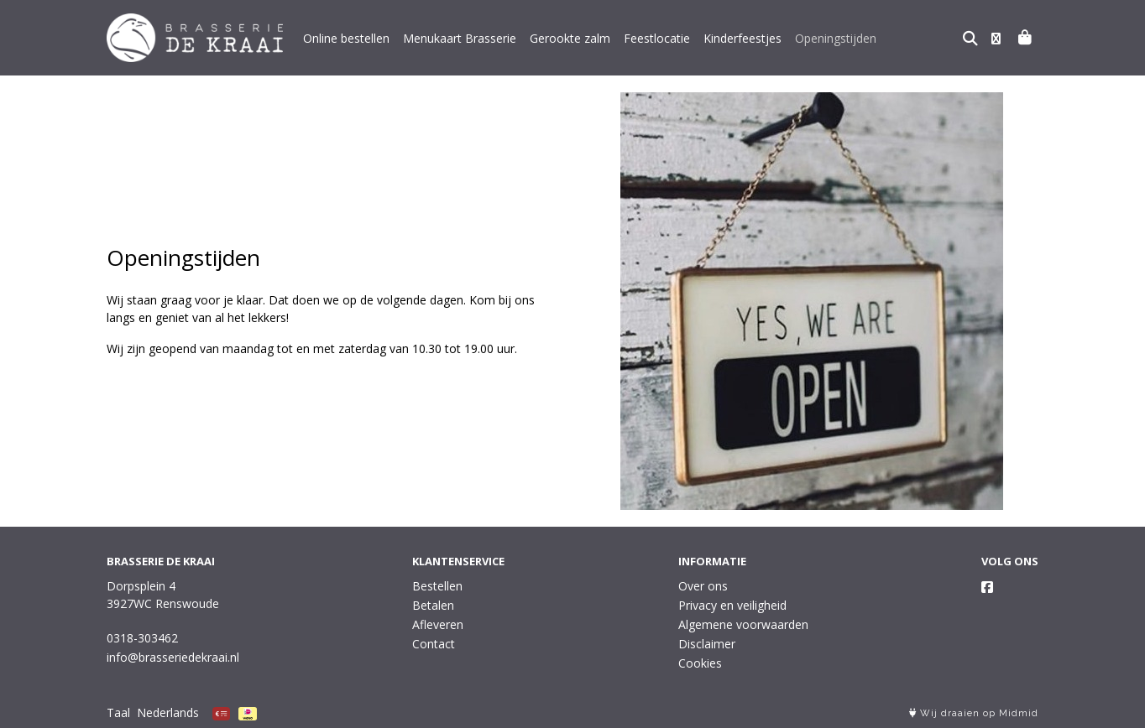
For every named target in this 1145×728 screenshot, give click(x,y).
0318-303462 (142, 638)
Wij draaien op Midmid (973, 713)
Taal (118, 712)
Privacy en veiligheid (732, 605)
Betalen (433, 605)
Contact (433, 644)
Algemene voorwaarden (743, 624)
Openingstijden (835, 38)
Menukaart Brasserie (459, 38)
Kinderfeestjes (742, 38)
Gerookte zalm (570, 38)
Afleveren (437, 624)
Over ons (703, 586)
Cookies (700, 663)
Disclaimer (706, 644)
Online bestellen (346, 38)
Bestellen (437, 586)
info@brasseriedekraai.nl (173, 657)
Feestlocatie (657, 38)
